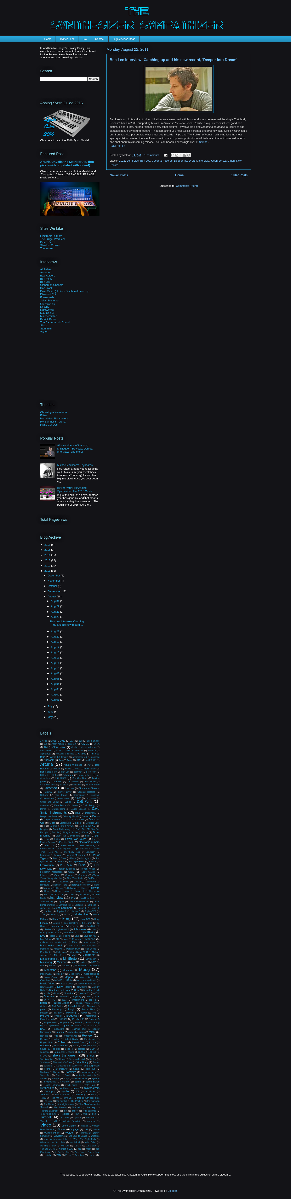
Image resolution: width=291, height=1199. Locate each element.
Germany (82, 875)
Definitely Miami (70, 816)
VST (86, 1129)
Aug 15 (55, 657)
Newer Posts (119, 175)
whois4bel (75, 1142)
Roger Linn (46, 1042)
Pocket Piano (88, 1009)
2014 (47, 555)
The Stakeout (60, 1107)
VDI (55, 1121)
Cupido (67, 802)
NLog (76, 990)
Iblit (45, 894)
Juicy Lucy (45, 908)
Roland (62, 1042)
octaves (64, 996)
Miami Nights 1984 (79, 952)
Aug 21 (55, 631)
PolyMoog (71, 1013)
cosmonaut (64, 798)
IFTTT (54, 894)
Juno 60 (95, 908)
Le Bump (87, 922)
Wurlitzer (65, 1146)
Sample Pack (89, 1045)
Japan (61, 901)
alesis (74, 747)
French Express (66, 868)
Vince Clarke (69, 1125)
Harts (96, 885)
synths (65, 1091)
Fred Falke (66, 865)
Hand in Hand (60, 885)
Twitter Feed (67, 39)
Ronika (92, 1042)
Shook (44, 325)
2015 (47, 549)
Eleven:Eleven (67, 845)
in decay (71, 894)
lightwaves (80, 929)
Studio (68, 1075)
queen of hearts (72, 1025)
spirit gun (90, 1069)
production (72, 1015)
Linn (94, 929)
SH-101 (92, 1052)
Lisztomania (69, 932)
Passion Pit (78, 1000)
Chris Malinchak (48, 785)
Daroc (43, 809)
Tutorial (45, 1117)
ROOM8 (44, 1045)
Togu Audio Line (48, 1114)
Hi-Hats (59, 888)
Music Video (47, 983)
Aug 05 (55, 678)
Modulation (80, 965)
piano (43, 1009)
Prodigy (58, 1016)
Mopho (68, 977)
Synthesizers (91, 1088)
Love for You (90, 936)
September (55, 591)
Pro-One (44, 1015)
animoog (95, 757)
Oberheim (49, 996)
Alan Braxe (59, 747)
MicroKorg (59, 955)
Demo (95, 816)
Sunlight (55, 1078)
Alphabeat (46, 269)
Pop (94, 1013)
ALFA (58, 750)
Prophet (62, 1019)
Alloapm (92, 750)
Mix (73, 962)
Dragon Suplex (70, 832)
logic (52, 936)
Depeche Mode (52, 819)
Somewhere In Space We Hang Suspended (77, 1066)
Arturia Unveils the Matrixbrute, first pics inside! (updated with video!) (67, 163)
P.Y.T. (64, 1000)
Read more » (117, 145)
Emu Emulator (47, 849)
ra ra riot (91, 1026)
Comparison (79, 795)
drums (88, 836)
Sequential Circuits (63, 1051)
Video (45, 1125)
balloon (57, 769)
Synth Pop (89, 1085)
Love (77, 936)
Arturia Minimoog (73, 764)
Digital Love (65, 823)
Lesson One (57, 926)
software (48, 1066)
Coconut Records (162, 160)
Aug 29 (55, 606)
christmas (76, 785)
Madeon (90, 939)
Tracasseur (47, 248)
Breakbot (60, 778)
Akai (46, 747)
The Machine (77, 1101)
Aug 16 (55, 652)
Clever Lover (65, 792)
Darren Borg (58, 809)
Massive (58, 949)
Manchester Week (51, 945)
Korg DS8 (85, 919)
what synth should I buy (56, 1139)
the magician (93, 1101)
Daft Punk (84, 801)
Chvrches (69, 788)
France (92, 861)
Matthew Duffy (73, 949)
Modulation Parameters (54, 418)
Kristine (44, 306)
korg (66, 918)
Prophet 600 (50, 1022)
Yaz (79, 1149)
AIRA (97, 744)
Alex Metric (45, 750)
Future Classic (87, 872)
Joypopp (92, 905)
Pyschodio (54, 1026)
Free (81, 865)
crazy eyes (90, 798)
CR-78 (78, 798)
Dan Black (46, 288)
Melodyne (61, 952)
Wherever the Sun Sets (52, 1142)
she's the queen (65, 1055)
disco (78, 822)
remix (92, 1031)
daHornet (44, 805)
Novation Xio (84, 993)
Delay (85, 816)
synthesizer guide (69, 1088)
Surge (66, 1078)
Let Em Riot (74, 926)
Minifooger (91, 959)
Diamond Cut (48, 294)
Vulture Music (51, 1132)
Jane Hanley (46, 901)
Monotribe (50, 970)
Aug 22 (55, 616)
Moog (84, 969)
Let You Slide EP (91, 926)
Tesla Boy (79, 1094)
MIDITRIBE (88, 955)
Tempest (44, 1094)
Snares (96, 1062)
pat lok (92, 1000)
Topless (65, 1113)
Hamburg (44, 885)
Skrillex (92, 1059)
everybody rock (72, 852)
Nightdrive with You (59, 990)
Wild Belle (90, 1142)
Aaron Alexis (57, 744)
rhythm (56, 1039)
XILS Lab (91, 1146)
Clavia (48, 791)
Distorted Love (92, 823)
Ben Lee (145, 160)
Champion (56, 781)
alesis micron (88, 747)
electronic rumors (89, 842)
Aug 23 (55, 611)
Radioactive (58, 1029)
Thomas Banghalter (49, 1111)
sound (47, 1069)
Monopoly (94, 965)
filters (63, 858)
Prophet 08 (78, 1019)
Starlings (44, 1072)
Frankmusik (47, 297)
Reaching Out (78, 1029)
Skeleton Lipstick (77, 1059)
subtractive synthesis (86, 1075)
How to (95, 887)
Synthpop (50, 1091)
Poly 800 (57, 1013)
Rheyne (44, 1039)
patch (43, 1002)
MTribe (69, 980)
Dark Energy (89, 805)
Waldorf (69, 1132)
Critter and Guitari (49, 802)
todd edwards (89, 1111)
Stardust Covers (49, 245)
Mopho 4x (85, 977)
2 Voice (43, 741)
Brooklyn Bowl (80, 778)
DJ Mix (53, 826)
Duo (47, 839)
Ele (94, 839)
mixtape (83, 962)
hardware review (81, 884)
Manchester (89, 942)
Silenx (61, 1059)
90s (45, 744)
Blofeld (55, 775)
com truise (61, 795)
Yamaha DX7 (66, 1148)
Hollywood (72, 888)
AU (88, 765)
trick (85, 1114)
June (51, 711)
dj (44, 826)
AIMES (85, 743)
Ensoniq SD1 (64, 849)
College (44, 795)
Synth (78, 1081)
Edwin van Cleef (75, 838)
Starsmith (46, 328)
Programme (90, 1016)
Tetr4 (93, 1094)
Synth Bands (92, 1081)
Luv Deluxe (45, 939)
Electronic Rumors (51, 235)
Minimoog (46, 962)
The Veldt (76, 1107)
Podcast (44, 1013)
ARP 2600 (91, 760)
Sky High (44, 1062)
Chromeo (50, 788)
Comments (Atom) (187, 185)
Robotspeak (90, 1039)
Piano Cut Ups (49, 424)
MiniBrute (70, 958)
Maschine (44, 949)
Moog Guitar (46, 974)
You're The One (62, 1152)
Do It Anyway (67, 826)
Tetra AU (54, 1098)
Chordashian (73, 781)
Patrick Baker (48, 319)
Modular (66, 965)
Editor (57, 839)
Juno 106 (82, 908)
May (50, 717)
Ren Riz (44, 1036)
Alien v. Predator (74, 750)
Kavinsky (54, 914)
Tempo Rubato (62, 1094)
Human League (62, 891)
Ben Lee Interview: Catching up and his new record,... (67, 623)
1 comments (151, 155)
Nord (56, 993)
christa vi (64, 785)
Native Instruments (87, 984)
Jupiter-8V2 (90, 911)
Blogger (172, 1190)
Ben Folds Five (48, 771)
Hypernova (94, 891)
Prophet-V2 (65, 1022)
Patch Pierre (47, 242)
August (52, 596)
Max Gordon (46, 952)
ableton (72, 743)
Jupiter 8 (76, 911)
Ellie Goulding (87, 845)
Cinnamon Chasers (51, 284)
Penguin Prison (82, 1003)
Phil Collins (57, 1006)
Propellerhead (47, 1019)
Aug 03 (55, 689)
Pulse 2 (78, 1022)
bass (77, 769)
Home (48, 39)
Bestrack (78, 772)
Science (69, 1049)
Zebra (68, 1155)
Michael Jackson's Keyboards (75, 465)
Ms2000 (58, 980)
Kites (55, 919)
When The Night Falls (85, 1139)
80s (80, 740)
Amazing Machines (65, 754)
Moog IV (60, 974)
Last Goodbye (71, 923)
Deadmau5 (90, 813)
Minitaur (62, 962)
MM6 (93, 962)
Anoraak (45, 272)
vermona (91, 1121)
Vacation (90, 1117)
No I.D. (47, 993)
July (50, 706)
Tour (77, 1114)
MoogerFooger (52, 977)
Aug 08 (55, 673)
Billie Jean (91, 772)
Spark (76, 1068)
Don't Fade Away (61, 829)
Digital (53, 823)
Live (42, 935)
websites (95, 1136)
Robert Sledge (71, 1039)
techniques (90, 1091)
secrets (81, 1049)
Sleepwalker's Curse (62, 1062)
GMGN (91, 878)
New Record (64, 986)
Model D (53, 965)
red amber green (76, 1032)
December (54, 575)
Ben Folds (133, 160)
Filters (43, 415)
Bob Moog (67, 775)
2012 (47, 565)
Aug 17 (55, 647)
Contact (99, 39)
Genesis (69, 875)
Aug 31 (55, 601)
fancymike (45, 855)
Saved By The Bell (50, 1049)
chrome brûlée (92, 785)
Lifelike (47, 929)
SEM (92, 1048)
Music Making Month (86, 980)
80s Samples (93, 741)
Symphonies (50, 1082)
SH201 (43, 1056)
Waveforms (59, 1136)
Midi (74, 955)
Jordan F (79, 905)
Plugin (71, 1009)
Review (87, 1035)
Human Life (79, 891)
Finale (73, 858)
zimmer (92, 1155)
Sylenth (95, 1078)
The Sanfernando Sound (55, 322)
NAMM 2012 (67, 984)
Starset (56, 1072)
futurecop (44, 875)
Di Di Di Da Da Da (74, 819)
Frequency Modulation (51, 872)
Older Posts (239, 175)
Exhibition (90, 852)
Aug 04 (55, 683)
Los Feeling (64, 936)
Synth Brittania (52, 1085)
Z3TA (59, 1155)
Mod (42, 965)
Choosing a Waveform (53, 412)
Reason (60, 1032)
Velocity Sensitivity (72, 1121)
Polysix (83, 1013)
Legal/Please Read (124, 39)
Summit (43, 1078)
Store (58, 1075)
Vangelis (44, 1121)
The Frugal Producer (52, 239)
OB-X (96, 993)
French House (88, 868)
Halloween (91, 882)
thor (65, 1111)
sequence (45, 1052)
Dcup (77, 813)
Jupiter (48, 911)
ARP (78, 760)
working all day (48, 1146)
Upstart (77, 1118)
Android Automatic (59, 757)
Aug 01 (55, 699)
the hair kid (61, 1101)
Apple (69, 760)
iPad (73, 898)
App (61, 760)
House (84, 888)
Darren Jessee (78, 809)
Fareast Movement (76, 855)
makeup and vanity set (53, 942)
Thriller (75, 1111)
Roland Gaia (78, 1042)
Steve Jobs (45, 1075)
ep (76, 848)
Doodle (55, 832)
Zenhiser (79, 1155)
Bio (85, 39)
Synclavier (65, 1082)
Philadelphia (74, 1006)
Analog (82, 753)
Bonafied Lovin (85, 775)
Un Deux (64, 1118)
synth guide (71, 1085)
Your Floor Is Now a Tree (86, 1152)
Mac (66, 939)
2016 (47, 544)
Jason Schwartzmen (222, 160)
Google (77, 882)
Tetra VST (68, 1098)
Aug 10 (55, 668)
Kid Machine (47, 303)
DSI (97, 835)
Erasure (86, 849)
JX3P (42, 914)
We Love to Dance (78, 1136)
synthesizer (47, 1088)
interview (204, 160)
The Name (49, 1104)
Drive (85, 832)
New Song (82, 987)
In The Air (84, 894)
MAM (74, 942)
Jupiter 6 (61, 911)
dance (75, 805)
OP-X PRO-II (50, 1000)
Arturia (46, 764)
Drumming (75, 836)
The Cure (48, 1101)
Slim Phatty (82, 1062)
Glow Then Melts (75, 878)
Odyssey (76, 996)
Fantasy (58, 855)
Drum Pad (61, 836)
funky (71, 871)
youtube (48, 1155)
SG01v (81, 1052)
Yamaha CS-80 (47, 1149)
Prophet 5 (94, 1019)
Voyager (74, 1129)
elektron (50, 845)
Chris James (90, 781)
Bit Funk (44, 775)
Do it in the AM (87, 825)
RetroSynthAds (70, 1036)
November (54, 580)
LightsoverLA (62, 929)
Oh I (88, 996)
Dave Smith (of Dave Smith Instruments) (64, 291)
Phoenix (91, 1006)
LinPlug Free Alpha (49, 932)
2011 (122, 160)
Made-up (76, 939)
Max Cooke (47, 312)
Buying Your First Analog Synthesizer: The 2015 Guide (74, 489)
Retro (55, 1036)
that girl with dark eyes (88, 1098)
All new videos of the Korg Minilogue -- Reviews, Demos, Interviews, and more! (75, 448)
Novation (69, 993)
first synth (85, 858)
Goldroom (46, 881)
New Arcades (46, 987)
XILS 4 (77, 1146)
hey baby (48, 888)
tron (94, 1114)
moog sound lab (91, 974)
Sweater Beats (80, 1078)
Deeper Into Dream (185, 160)
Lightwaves (47, 309)
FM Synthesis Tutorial (53, 421)
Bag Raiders (47, 275)
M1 (57, 939)
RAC (42, 1028)
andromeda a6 (80, 757)
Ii (62, 894)
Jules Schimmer (49, 300)
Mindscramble (48, 316)
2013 (47, 560)
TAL (77, 1091)
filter (55, 858)
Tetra (43, 1097)
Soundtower (61, 1069)
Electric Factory (47, 842)
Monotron (68, 970)
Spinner (203, 142)
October (53, 585)
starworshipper (89, 1072)
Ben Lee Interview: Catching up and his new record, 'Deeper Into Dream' (173, 60)
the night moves (66, 1104)
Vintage (84, 1126)
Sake (75, 1045)
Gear (57, 875)
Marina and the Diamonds (82, 946)
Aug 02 (55, 694)
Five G (61, 861)
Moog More (74, 974)
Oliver (96, 996)
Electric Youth (66, 842)
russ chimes (61, 1045)
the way (90, 1107)
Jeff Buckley (65, 905)
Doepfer (44, 829)
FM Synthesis (76, 861)
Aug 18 (55, 641)
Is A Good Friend (88, 898)
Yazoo (89, 1149)
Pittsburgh (57, 1009)
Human (47, 891)
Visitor (44, 331)
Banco (68, 769)
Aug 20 (55, 636)
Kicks (66, 914)
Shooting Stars (47, 1059)
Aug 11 (55, 663)
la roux (56, 923)
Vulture (96, 1129)
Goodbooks (63, 882)
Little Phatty (87, 932)
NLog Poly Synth (91, 990)
